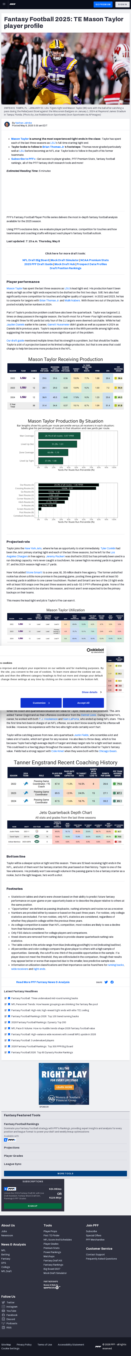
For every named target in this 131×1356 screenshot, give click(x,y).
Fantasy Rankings (53, 1265)
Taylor (18, 288)
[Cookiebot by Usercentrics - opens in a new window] (112, 648)
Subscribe (91, 1231)
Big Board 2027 (52, 1269)
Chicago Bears (108, 751)
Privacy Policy (24, 1344)
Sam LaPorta (71, 719)
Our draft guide (15, 340)
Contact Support (95, 1254)
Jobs (4, 1231)
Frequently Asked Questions (101, 1259)
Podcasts (12, 1323)
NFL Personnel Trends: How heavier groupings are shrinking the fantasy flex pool (51, 1004)
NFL (3, 1250)
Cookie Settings (10, 1348)
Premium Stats (52, 1248)
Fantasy (5, 1259)
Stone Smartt (34, 572)
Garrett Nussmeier (58, 324)
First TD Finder (51, 1235)
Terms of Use (44, 1344)
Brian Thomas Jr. (49, 300)
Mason (11, 288)
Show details (113, 694)
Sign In (122, 4)
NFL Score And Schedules (58, 1239)
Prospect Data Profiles (92, 264)
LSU (53, 142)
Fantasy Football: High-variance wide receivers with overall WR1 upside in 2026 (50, 1034)
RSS (9, 1327)
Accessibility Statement (71, 1344)
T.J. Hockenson (48, 719)
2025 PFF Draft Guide (38, 264)
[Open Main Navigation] (4, 4)
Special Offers (93, 1235)
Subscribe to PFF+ (23, 158)
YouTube (11, 1311)
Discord (11, 1319)
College (5, 1267)
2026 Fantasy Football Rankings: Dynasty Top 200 (35, 1022)
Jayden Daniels (15, 324)
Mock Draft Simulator (65, 260)
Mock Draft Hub (65, 264)
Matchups (49, 1256)
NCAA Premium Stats (95, 260)
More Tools (65, 1173)
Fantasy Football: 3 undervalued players (29, 1040)
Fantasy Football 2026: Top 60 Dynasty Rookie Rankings (38, 1052)
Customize (65, 704)
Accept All (107, 704)
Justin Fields (81, 735)
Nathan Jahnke (23, 123)
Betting (5, 1254)
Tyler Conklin (107, 548)
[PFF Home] (13, 4)
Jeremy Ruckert (55, 556)
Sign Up (33, 1206)
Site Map (6, 1344)
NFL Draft (6, 1271)
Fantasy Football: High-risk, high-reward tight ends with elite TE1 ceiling (46, 1010)
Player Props (50, 1231)
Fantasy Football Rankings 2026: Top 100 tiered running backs (41, 1016)
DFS (3, 1263)
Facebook (12, 1315)
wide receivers (19, 969)
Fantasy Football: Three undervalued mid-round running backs (41, 998)
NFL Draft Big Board (35, 260)
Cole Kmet (57, 751)
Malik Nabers (72, 300)
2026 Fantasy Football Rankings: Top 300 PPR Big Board (38, 1046)
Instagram (12, 1307)
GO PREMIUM (103, 4)
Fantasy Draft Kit (53, 1260)
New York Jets (33, 548)
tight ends (39, 969)
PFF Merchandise (95, 1239)
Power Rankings (52, 1252)
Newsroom (7, 1235)
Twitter (10, 1302)
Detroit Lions (88, 715)
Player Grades (51, 1244)
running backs (115, 965)
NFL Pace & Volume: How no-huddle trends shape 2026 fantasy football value (49, 1028)
